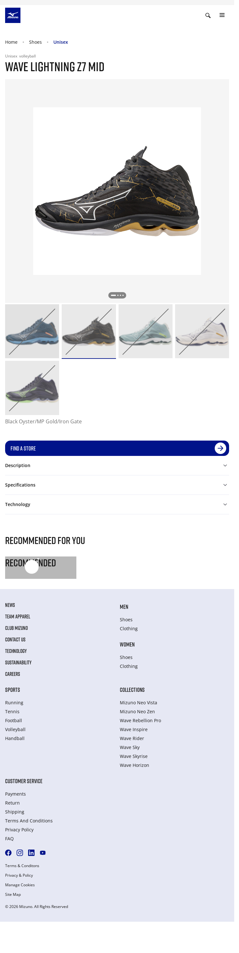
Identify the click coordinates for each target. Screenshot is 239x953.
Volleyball (15, 729)
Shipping (14, 812)
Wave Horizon (134, 765)
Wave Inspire (134, 729)
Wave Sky (130, 747)
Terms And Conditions (29, 821)
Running (14, 703)
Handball (15, 738)
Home (11, 42)
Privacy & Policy (19, 875)
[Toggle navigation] (222, 15)
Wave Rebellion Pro (140, 720)
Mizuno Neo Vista (138, 703)
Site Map (13, 894)
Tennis (12, 711)
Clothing (129, 628)
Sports (12, 689)
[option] (32, 331)
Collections (132, 689)
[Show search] (208, 15)
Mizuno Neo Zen (137, 711)
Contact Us (15, 639)
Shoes (35, 42)
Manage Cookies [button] (20, 885)
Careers (12, 674)
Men (124, 606)
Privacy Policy (19, 830)
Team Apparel (17, 616)
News (10, 605)
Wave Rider (132, 738)
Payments (15, 794)
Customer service (23, 780)
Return (12, 803)
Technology (16, 651)
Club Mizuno (16, 628)
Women (127, 644)
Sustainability (18, 662)
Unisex (60, 42)
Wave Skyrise (134, 756)
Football (13, 720)
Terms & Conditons (22, 866)
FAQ (9, 839)
